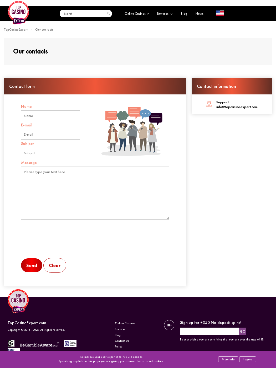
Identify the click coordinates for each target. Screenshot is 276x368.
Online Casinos (137, 13)
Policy (118, 346)
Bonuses (164, 13)
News (199, 13)
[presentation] (61, 243)
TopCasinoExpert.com (27, 323)
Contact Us (122, 341)
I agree (247, 359)
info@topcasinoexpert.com (237, 106)
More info (228, 359)
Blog (184, 13)
